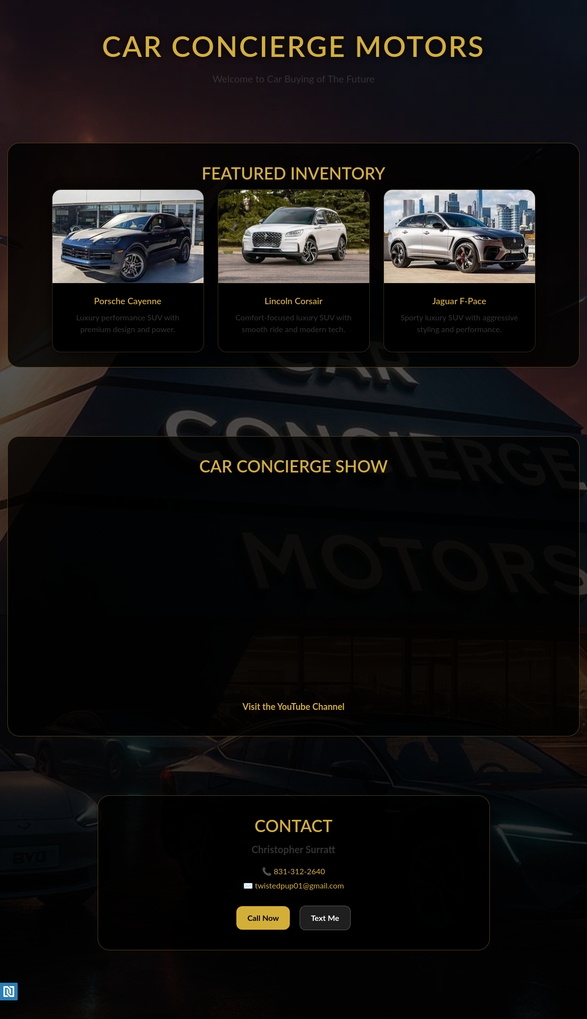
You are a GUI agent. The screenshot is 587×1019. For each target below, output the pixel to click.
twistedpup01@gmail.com (299, 885)
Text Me (325, 917)
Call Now (263, 917)
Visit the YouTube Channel (293, 706)
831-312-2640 (299, 871)
